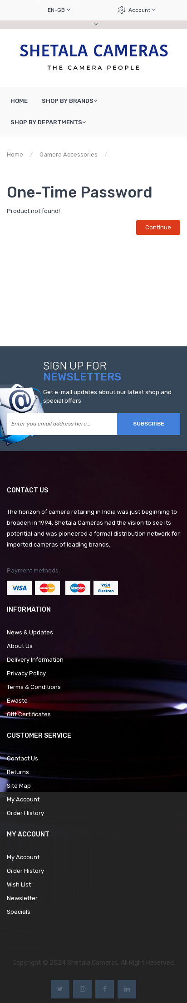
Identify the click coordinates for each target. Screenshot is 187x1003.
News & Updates (30, 632)
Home (15, 154)
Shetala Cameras (92, 963)
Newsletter (22, 898)
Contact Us (22, 758)
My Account (23, 799)
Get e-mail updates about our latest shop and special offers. (107, 396)
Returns (18, 772)
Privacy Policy (26, 673)
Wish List (19, 884)
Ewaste (17, 700)
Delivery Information (35, 659)
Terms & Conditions (34, 687)
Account (142, 9)
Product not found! (141, 154)
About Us (20, 646)
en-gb (59, 9)
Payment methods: (33, 570)
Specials (18, 911)
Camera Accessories (68, 154)
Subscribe (148, 423)
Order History (25, 813)
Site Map (19, 785)
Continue (158, 227)
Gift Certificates (29, 714)
